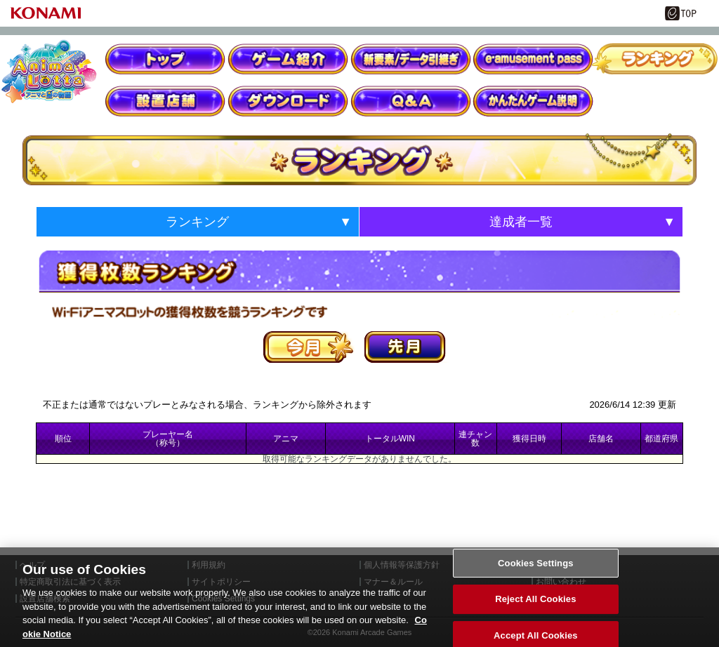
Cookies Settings (536, 579)
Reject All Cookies (535, 616)
